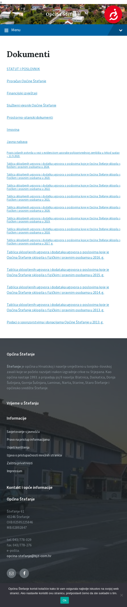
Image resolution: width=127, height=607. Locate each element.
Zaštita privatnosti (20, 463)
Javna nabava (17, 141)
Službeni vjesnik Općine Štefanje (31, 105)
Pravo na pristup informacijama (28, 439)
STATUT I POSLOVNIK (23, 69)
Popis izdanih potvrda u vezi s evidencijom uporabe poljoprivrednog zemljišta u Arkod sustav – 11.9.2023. (63, 154)
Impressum (14, 471)
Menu (63, 30)
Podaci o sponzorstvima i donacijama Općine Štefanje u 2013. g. (55, 322)
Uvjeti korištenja (18, 447)
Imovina (13, 129)
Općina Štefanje (63, 14)
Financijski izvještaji (22, 93)
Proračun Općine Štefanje (26, 81)
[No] (121, 595)
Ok (64, 600)
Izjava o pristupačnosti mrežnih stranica (34, 455)
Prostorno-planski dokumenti (30, 117)
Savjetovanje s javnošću (23, 431)
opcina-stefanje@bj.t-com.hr (29, 556)
